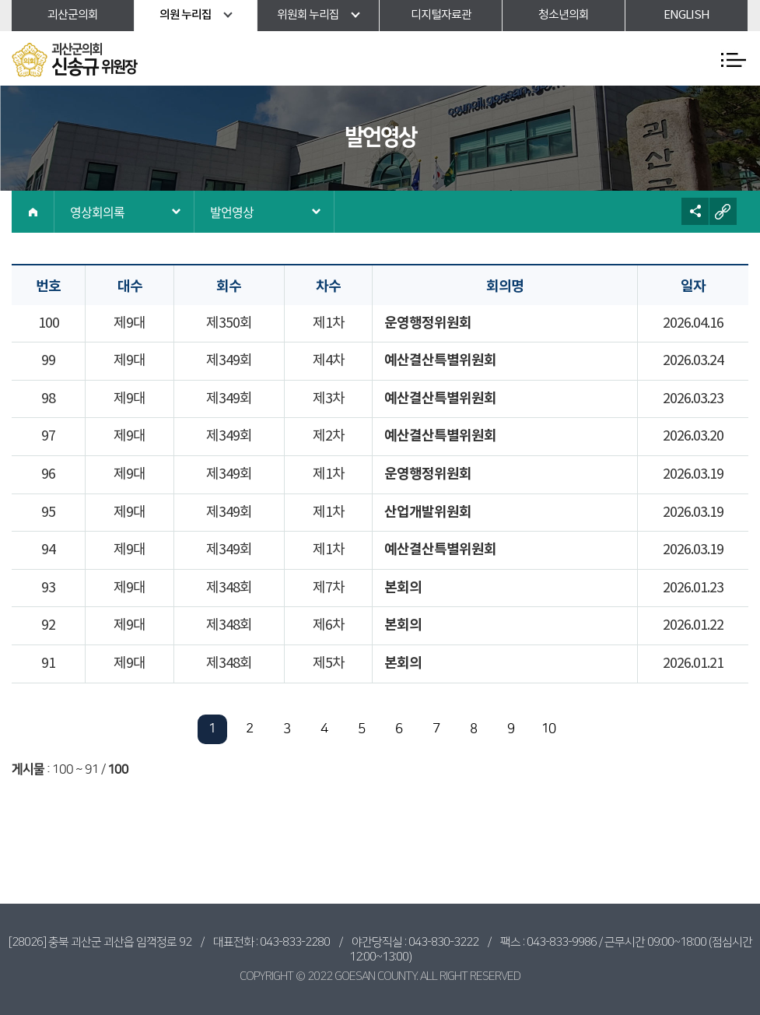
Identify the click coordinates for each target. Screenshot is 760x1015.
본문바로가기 (0, 0)
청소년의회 (563, 15)
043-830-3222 (443, 942)
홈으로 (33, 212)
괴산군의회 (72, 15)
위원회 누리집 (308, 15)
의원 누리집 (185, 15)
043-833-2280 (295, 942)
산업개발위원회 (427, 512)
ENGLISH (686, 15)
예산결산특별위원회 (440, 360)
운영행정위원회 (427, 323)
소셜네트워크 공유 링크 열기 (695, 211)
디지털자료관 (441, 15)
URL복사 (723, 211)
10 (548, 729)
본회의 (403, 587)
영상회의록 (97, 211)
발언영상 (232, 211)
